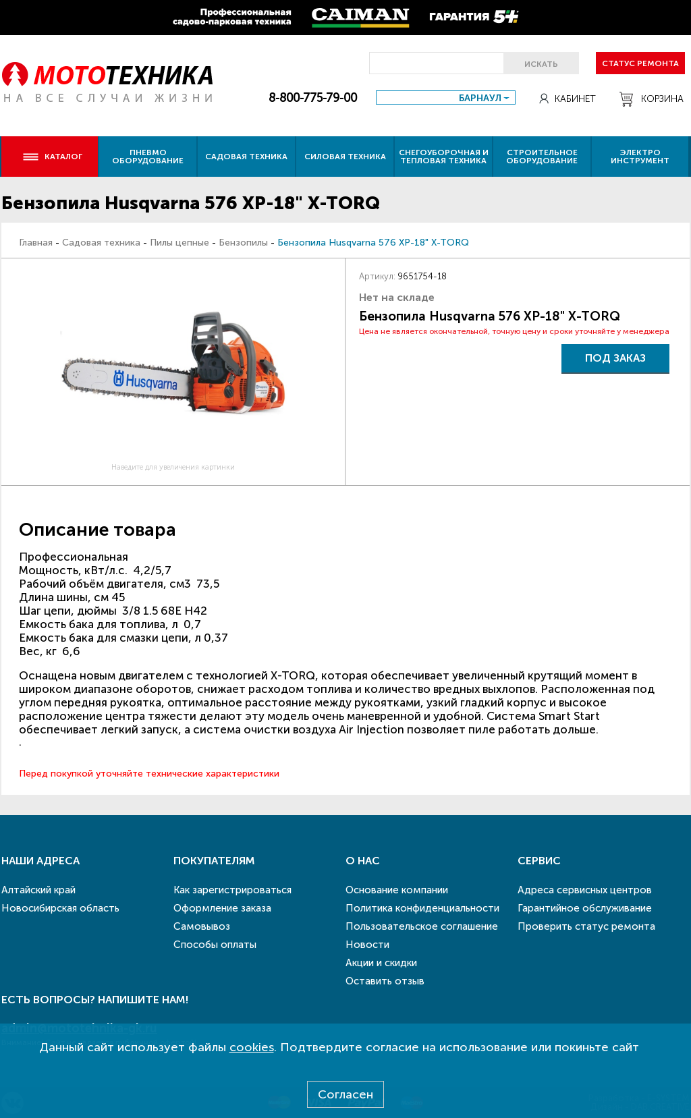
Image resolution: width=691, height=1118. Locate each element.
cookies (251, 1047)
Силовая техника (345, 156)
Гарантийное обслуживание (585, 908)
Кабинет (567, 99)
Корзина (651, 99)
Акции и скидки (381, 963)
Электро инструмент (640, 156)
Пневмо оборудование (148, 156)
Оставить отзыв (385, 981)
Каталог (52, 156)
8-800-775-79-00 (313, 97)
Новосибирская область (60, 908)
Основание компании (397, 890)
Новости (367, 945)
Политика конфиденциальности (422, 908)
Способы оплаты (214, 945)
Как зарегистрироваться (232, 890)
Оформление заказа (222, 908)
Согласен (345, 1094)
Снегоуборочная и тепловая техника (444, 156)
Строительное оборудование (542, 156)
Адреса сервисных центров (585, 890)
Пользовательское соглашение (422, 926)
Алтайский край (38, 890)
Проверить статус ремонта (586, 926)
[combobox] (446, 97)
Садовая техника (246, 156)
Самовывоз (201, 926)
